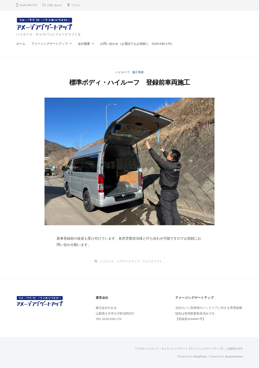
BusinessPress (233, 356)
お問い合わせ (55, 5)
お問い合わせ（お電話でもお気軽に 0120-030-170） (137, 43)
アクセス (79, 5)
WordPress (197, 356)
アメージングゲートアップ (49, 43)
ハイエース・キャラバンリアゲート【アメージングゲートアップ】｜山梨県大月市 (190, 348)
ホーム (20, 43)
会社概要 (84, 43)
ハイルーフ (122, 72)
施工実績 (138, 72)
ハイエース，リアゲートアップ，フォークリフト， (132, 261)
